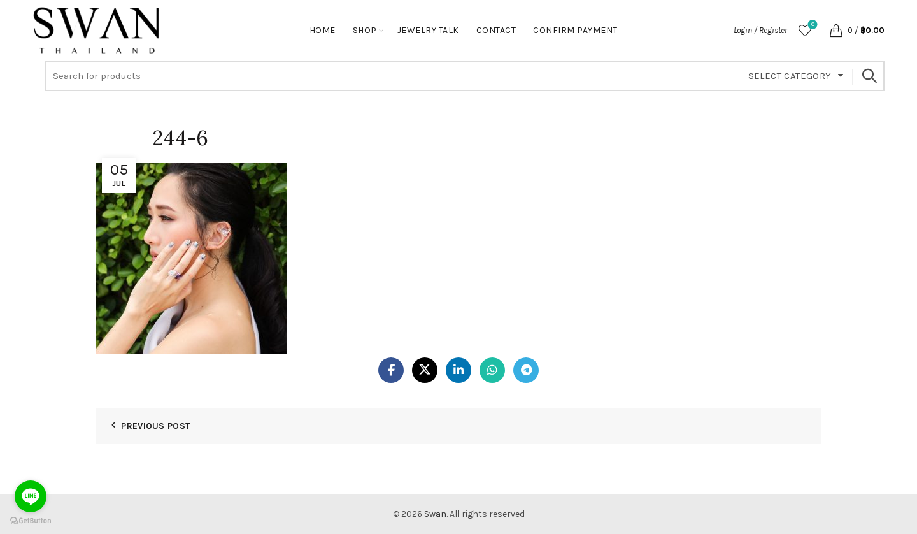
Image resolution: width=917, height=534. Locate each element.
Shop (365, 30)
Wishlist (811, 25)
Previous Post (155, 426)
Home (322, 30)
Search (869, 76)
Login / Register (760, 30)
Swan (435, 514)
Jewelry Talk (428, 30)
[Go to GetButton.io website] (30, 521)
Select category (790, 76)
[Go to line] (30, 496)
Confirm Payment (575, 30)
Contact (496, 30)
